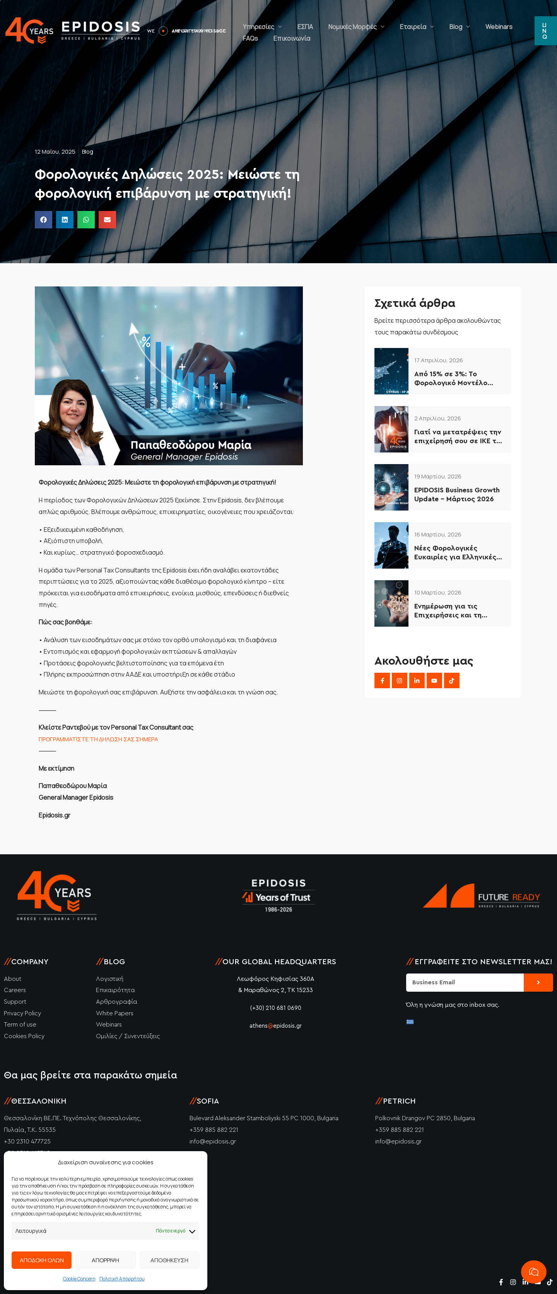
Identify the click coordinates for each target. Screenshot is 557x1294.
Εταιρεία (386, 21)
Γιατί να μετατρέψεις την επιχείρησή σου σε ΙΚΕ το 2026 (457, 437)
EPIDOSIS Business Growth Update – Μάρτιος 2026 (457, 494)
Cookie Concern (79, 1278)
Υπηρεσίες (254, 21)
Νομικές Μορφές (333, 21)
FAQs (485, 21)
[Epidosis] (73, 30)
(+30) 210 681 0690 (275, 1008)
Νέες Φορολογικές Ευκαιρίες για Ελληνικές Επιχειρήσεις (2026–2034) (459, 553)
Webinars (456, 21)
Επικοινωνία (257, 40)
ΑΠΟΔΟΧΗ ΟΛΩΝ (42, 1260)
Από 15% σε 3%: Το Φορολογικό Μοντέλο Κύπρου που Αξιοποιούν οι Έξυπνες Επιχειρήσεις (459, 379)
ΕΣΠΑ (293, 21)
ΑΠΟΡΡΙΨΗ (105, 1260)
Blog (421, 21)
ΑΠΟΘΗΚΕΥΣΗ (169, 1260)
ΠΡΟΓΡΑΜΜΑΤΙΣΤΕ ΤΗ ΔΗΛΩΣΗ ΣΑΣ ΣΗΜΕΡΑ (102, 739)
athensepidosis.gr (276, 1026)
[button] (543, 31)
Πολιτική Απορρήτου (122, 1278)
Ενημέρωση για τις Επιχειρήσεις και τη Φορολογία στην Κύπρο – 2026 (457, 611)
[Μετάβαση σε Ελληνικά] (410, 1021)
